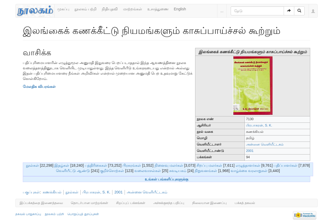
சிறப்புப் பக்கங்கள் (130, 203)
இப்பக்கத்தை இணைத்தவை (41, 203)
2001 (249, 151)
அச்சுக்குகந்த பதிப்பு (168, 203)
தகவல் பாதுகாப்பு (28, 214)
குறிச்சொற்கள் (112, 171)
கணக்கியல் (52, 192)
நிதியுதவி (110, 9)
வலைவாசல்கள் (147, 171)
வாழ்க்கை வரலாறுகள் (249, 171)
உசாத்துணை (158, 9)
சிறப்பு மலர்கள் (209, 165)
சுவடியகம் (177, 171)
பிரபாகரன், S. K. (259, 125)
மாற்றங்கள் (132, 9)
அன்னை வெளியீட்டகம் (264, 144)
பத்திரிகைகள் (96, 165)
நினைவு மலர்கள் (169, 165)
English (180, 9)
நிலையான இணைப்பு (209, 203)
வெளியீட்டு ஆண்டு (73, 171)
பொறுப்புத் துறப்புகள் (83, 214)
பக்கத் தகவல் (245, 203)
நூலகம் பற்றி (86, 9)
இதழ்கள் (61, 165)
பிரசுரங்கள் (131, 165)
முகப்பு (63, 9)
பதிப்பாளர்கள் (285, 165)
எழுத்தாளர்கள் (248, 165)
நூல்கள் (32, 165)
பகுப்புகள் (31, 192)
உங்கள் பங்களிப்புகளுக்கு (167, 179)
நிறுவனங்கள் (206, 171)
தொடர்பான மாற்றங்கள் (89, 203)
